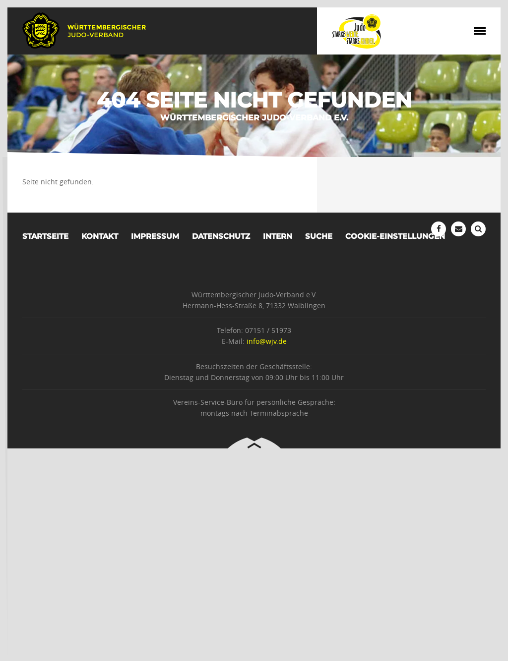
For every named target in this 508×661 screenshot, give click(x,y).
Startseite (45, 236)
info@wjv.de (267, 341)
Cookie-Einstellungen (395, 236)
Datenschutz (221, 236)
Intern (277, 236)
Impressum (155, 236)
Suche (318, 236)
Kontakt (99, 236)
